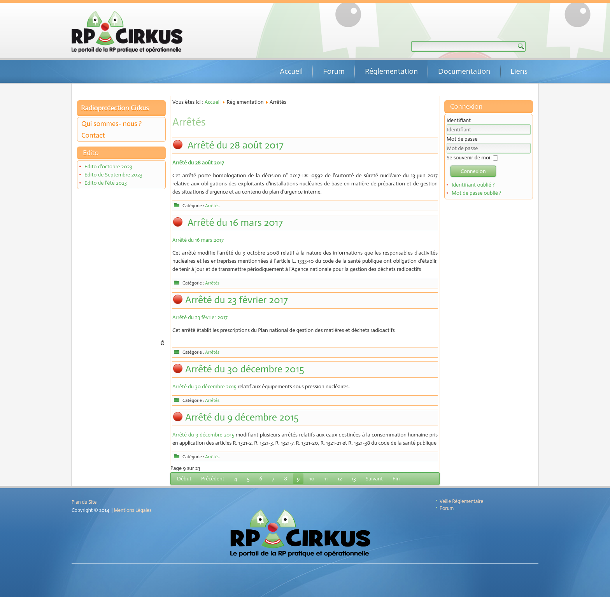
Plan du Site (84, 502)
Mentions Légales (133, 510)
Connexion (473, 171)
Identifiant (459, 120)
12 (339, 478)
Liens (519, 71)
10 (311, 478)
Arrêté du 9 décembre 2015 (242, 417)
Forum (334, 71)
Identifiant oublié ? (473, 185)
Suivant (374, 478)
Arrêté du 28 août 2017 (234, 145)
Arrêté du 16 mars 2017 (234, 222)
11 (326, 478)
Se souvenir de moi (468, 157)
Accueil (291, 71)
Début (184, 478)
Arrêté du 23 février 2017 (236, 300)
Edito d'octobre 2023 (108, 166)
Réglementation (391, 71)
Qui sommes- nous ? (111, 123)
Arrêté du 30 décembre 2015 (244, 369)
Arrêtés (212, 205)
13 (354, 478)
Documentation (464, 71)
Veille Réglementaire (461, 501)
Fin (396, 478)
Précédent (212, 478)
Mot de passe (462, 139)
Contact (93, 135)
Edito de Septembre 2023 (113, 174)
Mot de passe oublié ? (476, 193)
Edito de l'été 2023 (105, 183)
